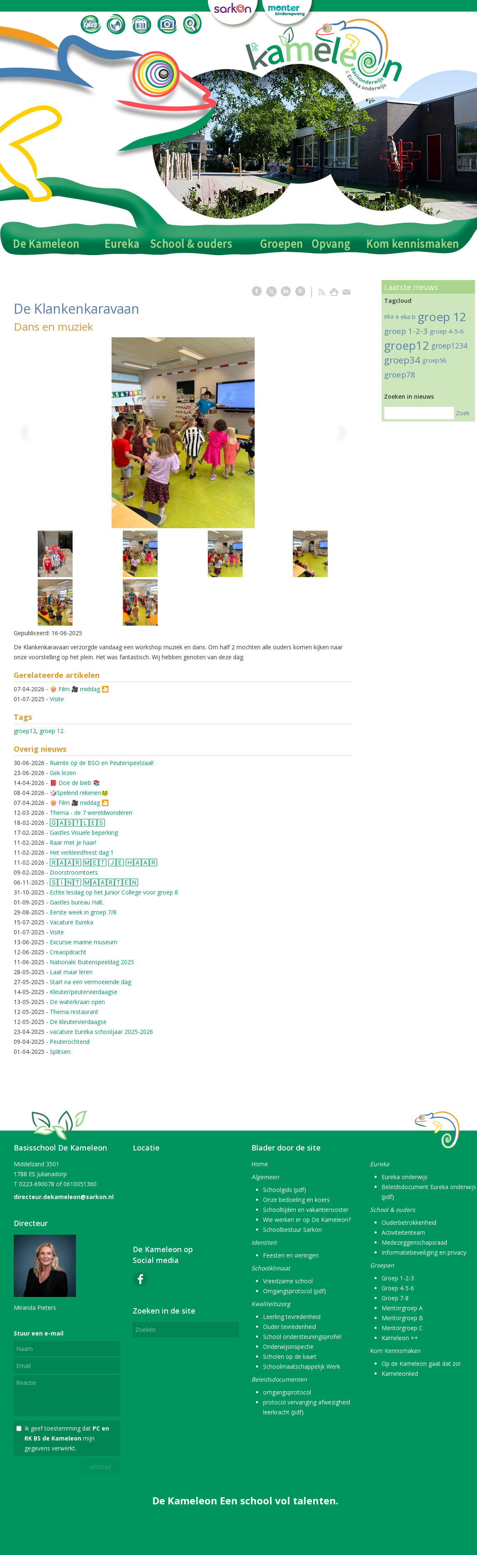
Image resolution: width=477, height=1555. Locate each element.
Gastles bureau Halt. (77, 902)
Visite (57, 699)
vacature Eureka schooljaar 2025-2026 (101, 1032)
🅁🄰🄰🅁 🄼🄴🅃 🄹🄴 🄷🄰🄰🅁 (103, 862)
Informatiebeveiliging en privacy (424, 1252)
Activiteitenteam (403, 1232)
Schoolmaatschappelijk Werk (301, 1366)
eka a (391, 316)
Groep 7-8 (395, 1298)
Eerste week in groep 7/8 (83, 912)
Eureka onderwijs (405, 1177)
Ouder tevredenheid (289, 1327)
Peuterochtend (70, 1042)
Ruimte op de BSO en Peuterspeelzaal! (101, 763)
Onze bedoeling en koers (296, 1200)
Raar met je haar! (73, 842)
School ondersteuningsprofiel (302, 1337)
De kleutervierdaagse (78, 1022)
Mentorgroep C (402, 1328)
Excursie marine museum (83, 942)
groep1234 (449, 346)
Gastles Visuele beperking (84, 832)
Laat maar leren (71, 972)
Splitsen (60, 1051)
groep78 (399, 374)
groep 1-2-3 (406, 331)
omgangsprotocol (287, 1392)
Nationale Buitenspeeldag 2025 (92, 962)
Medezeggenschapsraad (414, 1242)
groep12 (25, 731)
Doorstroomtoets (74, 872)
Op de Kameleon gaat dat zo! (421, 1363)
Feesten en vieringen (291, 1255)
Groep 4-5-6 (398, 1288)
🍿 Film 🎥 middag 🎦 (79, 689)
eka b (408, 316)
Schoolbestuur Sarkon (292, 1229)
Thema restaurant (74, 1012)
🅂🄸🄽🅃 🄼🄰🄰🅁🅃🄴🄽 (94, 882)
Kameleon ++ (400, 1338)
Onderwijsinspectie (288, 1346)
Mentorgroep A (402, 1308)
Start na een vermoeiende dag (90, 982)
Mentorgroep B (402, 1318)
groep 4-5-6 (446, 331)
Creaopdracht (68, 952)
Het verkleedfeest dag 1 (82, 852)
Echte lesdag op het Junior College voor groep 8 (114, 892)
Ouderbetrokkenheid (409, 1222)
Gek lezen (63, 773)
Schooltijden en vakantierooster (305, 1210)
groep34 (402, 359)
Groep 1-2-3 (398, 1278)
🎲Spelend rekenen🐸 (79, 793)
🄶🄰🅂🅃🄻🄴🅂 (77, 822)
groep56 (434, 360)
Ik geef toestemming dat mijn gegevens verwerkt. (66, 1438)
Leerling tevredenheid (292, 1317)
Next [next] (341, 433)
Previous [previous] (24, 433)
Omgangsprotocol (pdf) (294, 1291)
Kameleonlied (400, 1373)
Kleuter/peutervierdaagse (83, 992)
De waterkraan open (77, 1002)
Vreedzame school (288, 1281)
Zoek (463, 413)
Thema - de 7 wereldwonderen (91, 812)
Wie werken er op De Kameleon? (307, 1220)
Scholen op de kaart (289, 1356)
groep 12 (51, 731)
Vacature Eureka (71, 922)
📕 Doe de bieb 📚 (75, 783)
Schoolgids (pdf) (284, 1190)
